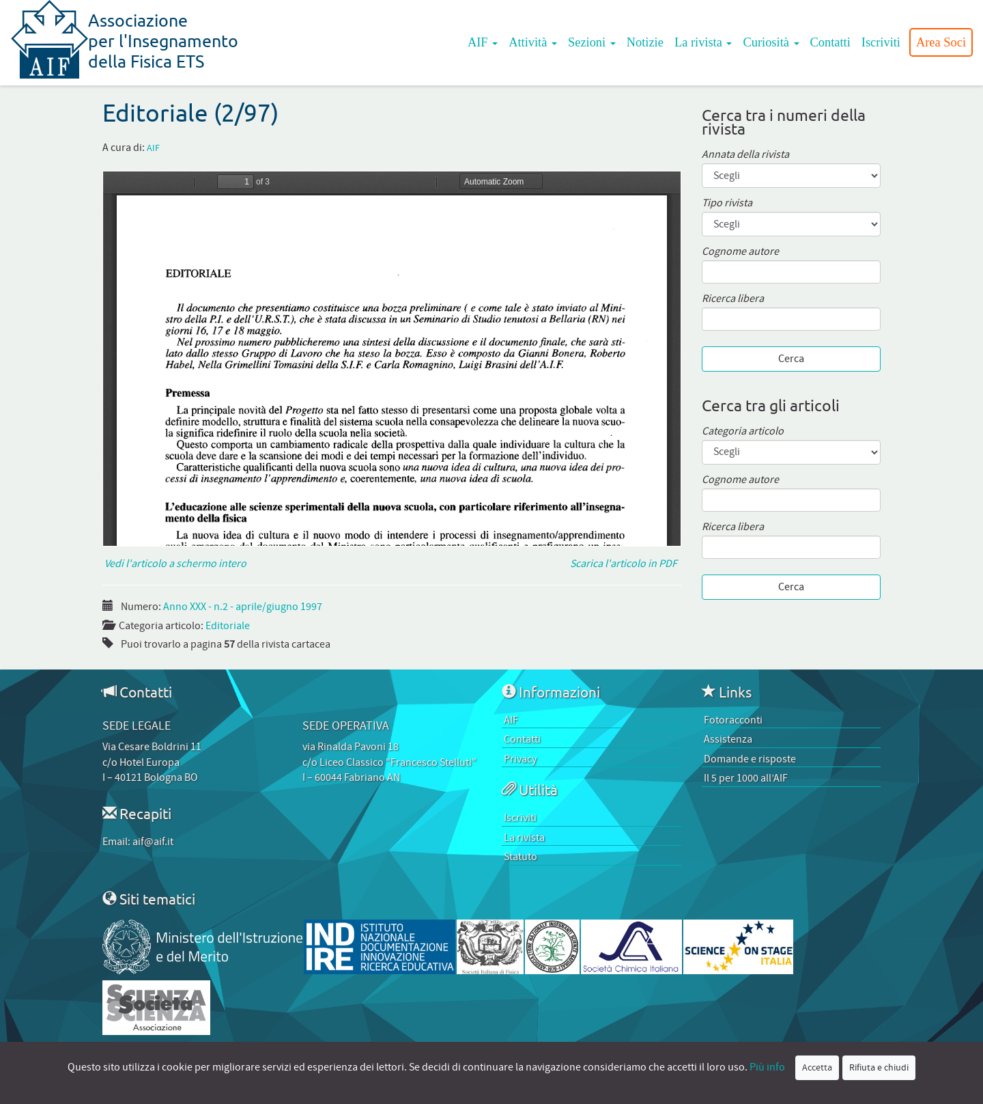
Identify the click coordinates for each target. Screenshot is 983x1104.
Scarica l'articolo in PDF (625, 563)
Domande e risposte (750, 759)
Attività (533, 42)
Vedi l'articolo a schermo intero (174, 563)
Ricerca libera (733, 299)
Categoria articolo (743, 431)
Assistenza (728, 739)
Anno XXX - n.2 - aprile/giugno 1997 (242, 606)
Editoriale (227, 626)
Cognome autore (740, 252)
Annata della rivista (745, 155)
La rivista (703, 42)
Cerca (791, 358)
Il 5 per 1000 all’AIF (746, 778)
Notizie (645, 42)
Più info (767, 1067)
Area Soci (941, 42)
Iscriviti (880, 42)
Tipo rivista (727, 203)
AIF (483, 42)
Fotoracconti (733, 720)
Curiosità (771, 42)
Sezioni (592, 42)
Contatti (830, 42)
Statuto (520, 857)
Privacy (520, 759)
